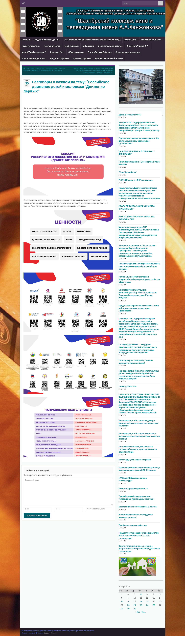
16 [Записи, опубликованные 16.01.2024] (128, 601)
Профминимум (71, 46)
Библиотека (88, 46)
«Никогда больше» (128, 386)
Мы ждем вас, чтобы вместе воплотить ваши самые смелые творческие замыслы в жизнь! (139, 436)
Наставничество (52, 46)
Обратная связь (76, 52)
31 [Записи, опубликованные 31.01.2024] (135, 608)
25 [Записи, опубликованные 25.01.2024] (141, 605)
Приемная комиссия (151, 39)
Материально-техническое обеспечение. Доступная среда (92, 39)
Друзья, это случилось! (130, 114)
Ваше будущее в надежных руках (135, 459)
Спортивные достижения (128, 52)
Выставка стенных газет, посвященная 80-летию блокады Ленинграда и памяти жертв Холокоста (44, 69)
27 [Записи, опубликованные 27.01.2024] (154, 605)
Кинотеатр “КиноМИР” (138, 46)
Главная (26, 39)
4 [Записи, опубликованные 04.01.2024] (141, 594)
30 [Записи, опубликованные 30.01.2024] (128, 608)
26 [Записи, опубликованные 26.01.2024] (147, 605)
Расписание (131, 39)
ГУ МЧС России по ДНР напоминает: (136, 180)
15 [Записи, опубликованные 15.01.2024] (122, 601)
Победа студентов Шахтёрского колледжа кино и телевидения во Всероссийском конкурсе (139, 266)
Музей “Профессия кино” (34, 52)
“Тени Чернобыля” (128, 172)
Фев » (143, 612)
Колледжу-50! (57, 52)
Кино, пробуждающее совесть (133, 488)
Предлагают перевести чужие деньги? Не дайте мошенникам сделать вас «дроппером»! (139, 141)
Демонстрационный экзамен (109, 58)
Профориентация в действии (133, 525)
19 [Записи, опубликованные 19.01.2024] (147, 601)
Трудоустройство (31, 46)
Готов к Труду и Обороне (100, 52)
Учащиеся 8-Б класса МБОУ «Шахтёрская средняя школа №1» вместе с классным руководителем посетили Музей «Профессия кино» (93, 70)
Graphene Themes (50, 633)
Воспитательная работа (110, 46)
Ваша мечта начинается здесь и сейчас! (138, 506)
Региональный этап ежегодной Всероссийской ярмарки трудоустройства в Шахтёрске (139, 279)
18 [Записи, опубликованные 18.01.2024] (141, 601)
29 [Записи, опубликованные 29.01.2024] (122, 608)
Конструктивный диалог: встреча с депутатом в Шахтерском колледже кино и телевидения (139, 548)
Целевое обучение (82, 58)
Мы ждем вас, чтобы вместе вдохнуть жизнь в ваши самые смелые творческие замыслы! (138, 423)
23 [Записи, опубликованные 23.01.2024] (128, 605)
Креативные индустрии (34, 58)
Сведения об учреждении (47, 39)
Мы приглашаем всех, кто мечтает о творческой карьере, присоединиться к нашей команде (138, 449)
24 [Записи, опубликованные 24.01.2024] (135, 605)
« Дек (138, 612)
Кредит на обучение (59, 58)
